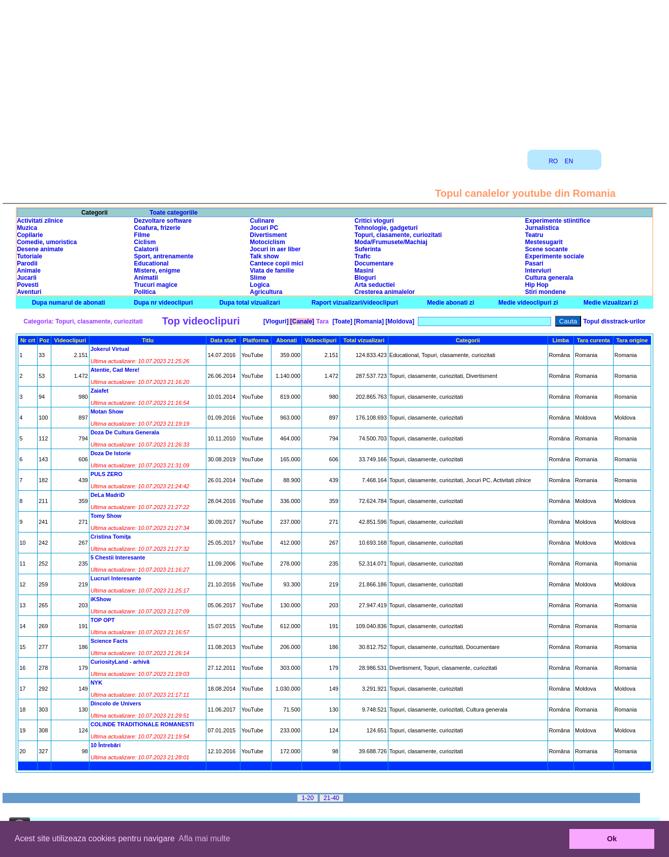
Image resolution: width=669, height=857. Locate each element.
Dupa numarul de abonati (68, 302)
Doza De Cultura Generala (124, 432)
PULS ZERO (106, 474)
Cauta (568, 321)
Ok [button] (612, 839)
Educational (151, 263)
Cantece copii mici (276, 263)
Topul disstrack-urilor (614, 321)
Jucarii (27, 277)
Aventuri (29, 291)
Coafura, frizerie (157, 227)
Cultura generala (549, 277)
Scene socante (546, 249)
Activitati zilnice (40, 220)
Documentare (373, 263)
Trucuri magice (155, 284)
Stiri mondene (545, 291)
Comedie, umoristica (47, 242)
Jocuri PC (264, 227)
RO (553, 161)
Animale (29, 270)
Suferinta (367, 249)
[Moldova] (399, 321)
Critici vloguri (373, 220)
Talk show (264, 256)
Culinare (262, 220)
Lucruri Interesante (115, 578)
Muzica (27, 227)
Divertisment (268, 235)
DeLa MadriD (107, 495)
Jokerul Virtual (109, 349)
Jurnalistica (542, 227)
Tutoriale (29, 256)
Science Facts (109, 641)
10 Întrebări (105, 745)
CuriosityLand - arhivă (119, 662)
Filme (142, 235)
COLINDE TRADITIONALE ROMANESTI (142, 724)
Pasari (534, 263)
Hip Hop (537, 284)
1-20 (307, 798)
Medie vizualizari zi (611, 302)
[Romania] (368, 321)
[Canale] (301, 321)
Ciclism (145, 242)
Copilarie (30, 235)
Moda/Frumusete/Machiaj (390, 242)
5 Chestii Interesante (117, 557)
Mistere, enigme (157, 270)
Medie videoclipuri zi (528, 302)
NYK (96, 682)
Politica (145, 291)
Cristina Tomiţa (110, 537)
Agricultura (266, 291)
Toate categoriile (173, 212)
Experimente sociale (554, 256)
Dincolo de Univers (115, 703)
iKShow (100, 599)
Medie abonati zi (450, 302)
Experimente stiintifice (557, 220)
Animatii (146, 277)
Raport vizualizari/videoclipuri (355, 302)
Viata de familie (272, 270)
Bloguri (365, 277)
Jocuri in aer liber (275, 249)
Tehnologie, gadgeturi (385, 227)
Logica (260, 284)
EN (569, 161)
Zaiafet (99, 391)
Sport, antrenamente (164, 256)
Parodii (27, 263)
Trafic (362, 256)
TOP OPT (102, 620)
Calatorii (146, 249)
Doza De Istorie (110, 453)
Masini (363, 270)
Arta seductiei (374, 284)
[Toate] (341, 321)
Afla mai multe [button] (204, 838)
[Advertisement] (334, 71)
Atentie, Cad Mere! (115, 370)
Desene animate (40, 249)
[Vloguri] (275, 321)
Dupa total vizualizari (249, 302)
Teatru (534, 235)
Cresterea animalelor (384, 291)
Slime (258, 277)
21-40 (332, 798)
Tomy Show (105, 516)
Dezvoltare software (163, 220)
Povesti (28, 284)
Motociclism (267, 242)
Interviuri (538, 270)
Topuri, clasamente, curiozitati (398, 235)
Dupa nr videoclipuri (163, 302)
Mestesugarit (544, 242)
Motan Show (107, 411)
